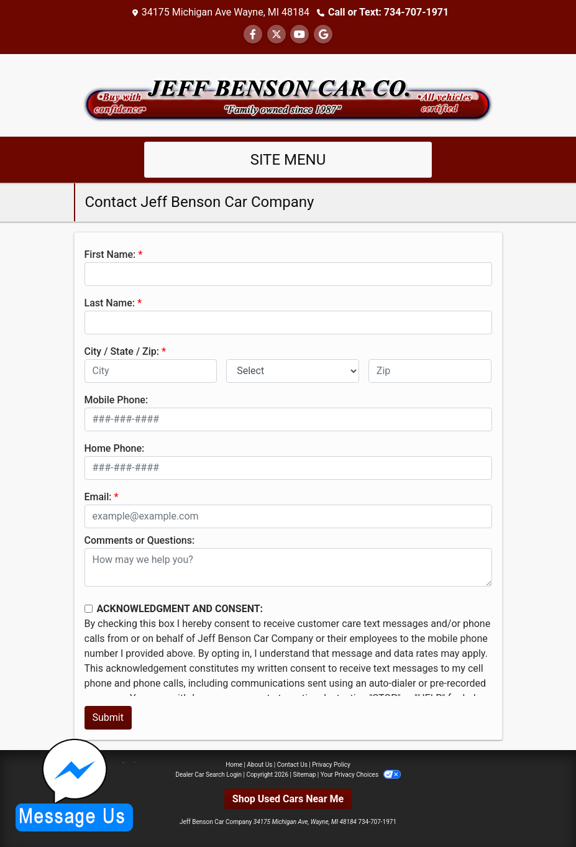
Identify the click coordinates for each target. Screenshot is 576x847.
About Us (260, 764)
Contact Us (292, 764)
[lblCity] (151, 371)
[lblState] (292, 371)
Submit (108, 717)
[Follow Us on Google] (323, 34)
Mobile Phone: (117, 400)
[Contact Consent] (89, 609)
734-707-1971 (377, 821)
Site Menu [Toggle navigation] (288, 159)
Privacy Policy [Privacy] (331, 764)
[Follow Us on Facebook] (253, 34)
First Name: (110, 254)
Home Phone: (115, 448)
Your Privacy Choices (361, 774)
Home (234, 764)
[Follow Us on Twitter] (276, 34)
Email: (98, 497)
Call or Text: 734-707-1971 (388, 12)
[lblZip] (430, 371)
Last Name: (110, 303)
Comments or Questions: (140, 540)
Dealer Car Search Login (208, 774)
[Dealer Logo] (288, 94)
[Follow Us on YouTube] (299, 34)
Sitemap (304, 774)
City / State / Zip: (122, 351)
